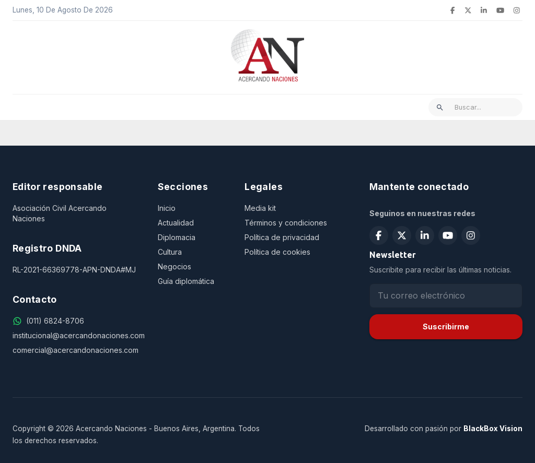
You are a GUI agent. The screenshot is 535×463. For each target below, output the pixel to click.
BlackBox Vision (492, 428)
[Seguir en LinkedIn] (424, 235)
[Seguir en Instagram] (470, 235)
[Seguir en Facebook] (378, 235)
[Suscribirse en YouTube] (447, 235)
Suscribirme (446, 326)
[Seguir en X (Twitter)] (401, 235)
